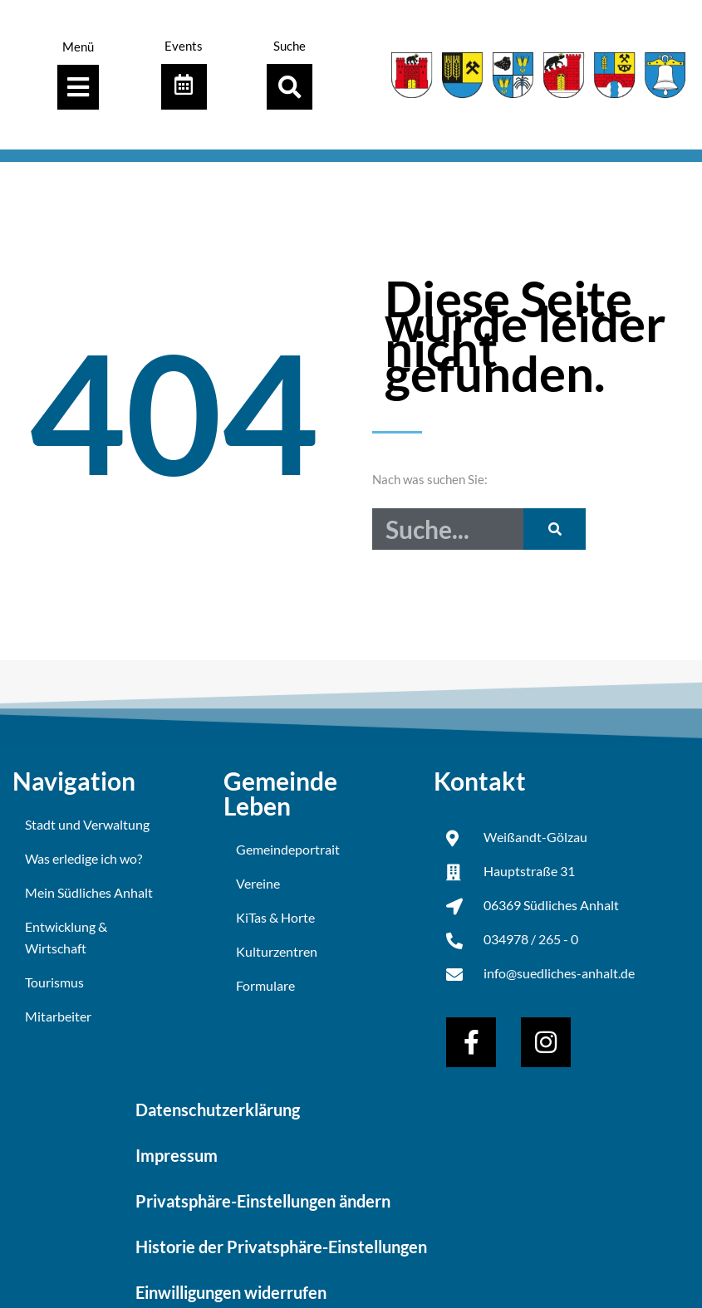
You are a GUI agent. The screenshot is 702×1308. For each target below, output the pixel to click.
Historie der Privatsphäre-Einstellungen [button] (281, 1246)
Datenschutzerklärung (217, 1109)
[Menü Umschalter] (78, 87)
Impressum (176, 1154)
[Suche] (554, 529)
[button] (289, 87)
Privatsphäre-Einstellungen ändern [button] (262, 1200)
